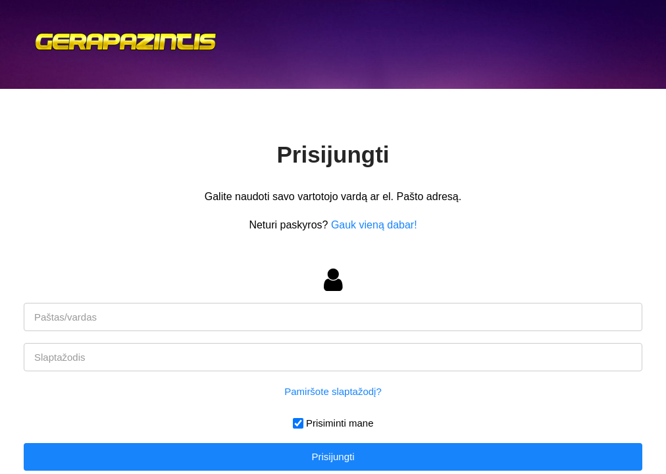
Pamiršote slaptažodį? (333, 391)
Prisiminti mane (340, 423)
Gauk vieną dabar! (374, 224)
